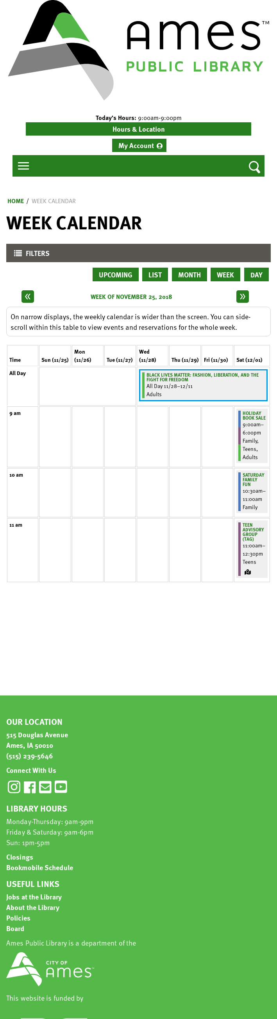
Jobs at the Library (34, 896)
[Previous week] (27, 296)
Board (15, 928)
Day (256, 274)
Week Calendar (54, 201)
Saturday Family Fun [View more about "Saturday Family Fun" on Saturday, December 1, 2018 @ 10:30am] (253, 479)
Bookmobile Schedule (39, 867)
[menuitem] (139, 145)
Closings (19, 856)
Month (189, 274)
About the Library (32, 907)
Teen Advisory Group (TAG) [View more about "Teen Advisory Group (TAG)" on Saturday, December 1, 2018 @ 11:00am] (253, 531)
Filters (30, 255)
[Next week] (242, 296)
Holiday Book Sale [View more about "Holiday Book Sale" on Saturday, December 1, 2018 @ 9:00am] (254, 415)
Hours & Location (139, 128)
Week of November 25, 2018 (131, 296)
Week (225, 274)
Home (15, 201)
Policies (18, 917)
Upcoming (115, 274)
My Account (136, 145)
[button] (138, 117)
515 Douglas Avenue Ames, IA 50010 (37, 739)
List (155, 274)
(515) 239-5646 (29, 755)
